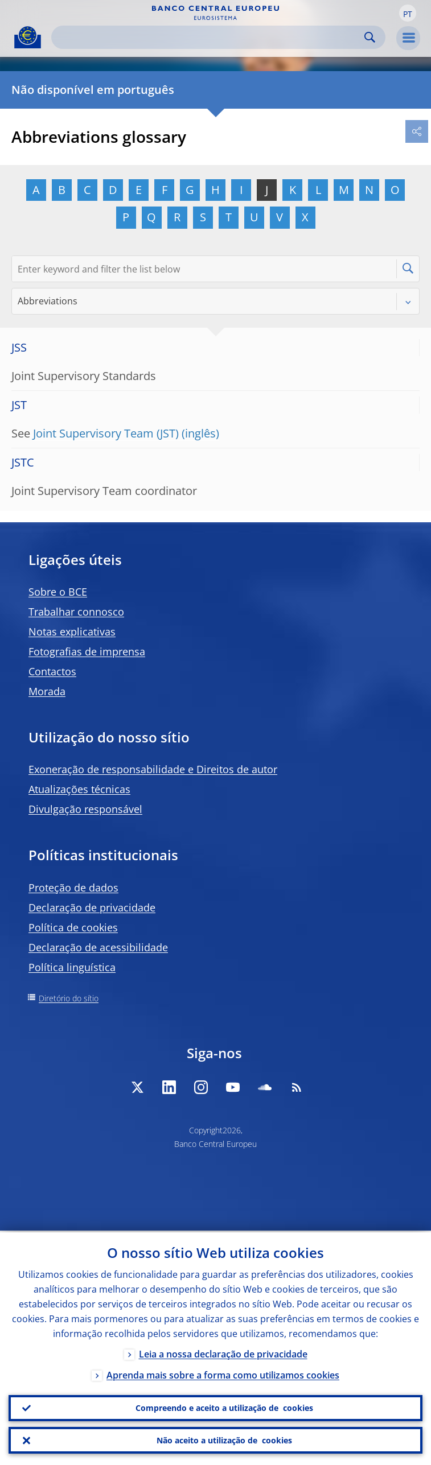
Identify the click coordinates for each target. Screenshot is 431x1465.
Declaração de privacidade (91, 907)
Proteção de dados (73, 887)
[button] (407, 13)
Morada (46, 691)
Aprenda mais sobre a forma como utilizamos (222, 1373)
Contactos (52, 671)
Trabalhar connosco (76, 611)
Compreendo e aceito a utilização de (224, 1407)
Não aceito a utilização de (224, 1440)
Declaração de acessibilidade (98, 947)
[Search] (209, 37)
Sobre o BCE (57, 592)
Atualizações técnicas (79, 789)
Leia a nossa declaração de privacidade (223, 1352)
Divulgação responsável (85, 809)
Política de (73, 927)
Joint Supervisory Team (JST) (106, 433)
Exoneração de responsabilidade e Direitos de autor (152, 769)
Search (369, 37)
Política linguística (72, 967)
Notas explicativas (72, 631)
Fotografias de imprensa (86, 651)
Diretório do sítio (68, 998)
